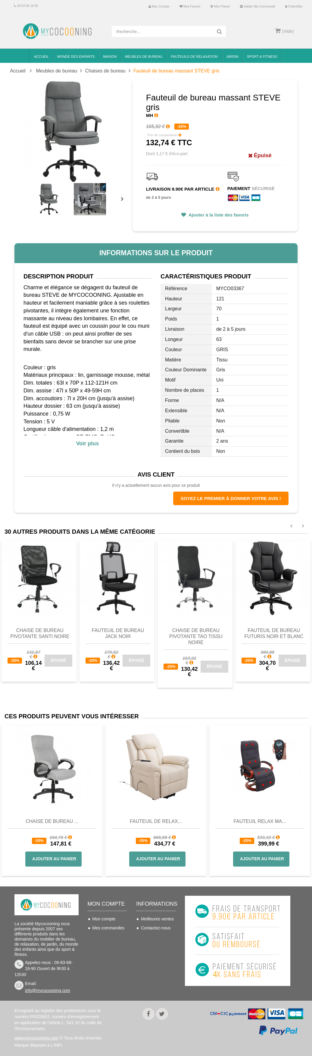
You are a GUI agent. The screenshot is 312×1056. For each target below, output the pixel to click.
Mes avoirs (102, 937)
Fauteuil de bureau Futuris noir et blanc (273, 633)
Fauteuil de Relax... (156, 821)
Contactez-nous (155, 928)
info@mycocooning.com (47, 990)
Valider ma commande (257, 6)
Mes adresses (105, 946)
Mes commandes (108, 928)
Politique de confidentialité (154, 984)
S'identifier (294, 6)
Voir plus (87, 444)
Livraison (149, 937)
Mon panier (220, 6)
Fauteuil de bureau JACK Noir (118, 633)
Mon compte (159, 6)
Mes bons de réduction (104, 968)
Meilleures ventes (157, 918)
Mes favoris (189, 6)
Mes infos (101, 955)
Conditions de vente (154, 950)
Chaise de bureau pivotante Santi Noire (39, 633)
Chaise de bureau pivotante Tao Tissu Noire (196, 636)
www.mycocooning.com (36, 1038)
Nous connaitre (155, 962)
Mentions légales (157, 971)
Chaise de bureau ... (52, 821)
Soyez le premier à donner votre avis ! (231, 498)
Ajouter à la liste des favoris (217, 214)
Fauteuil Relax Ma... (259, 821)
